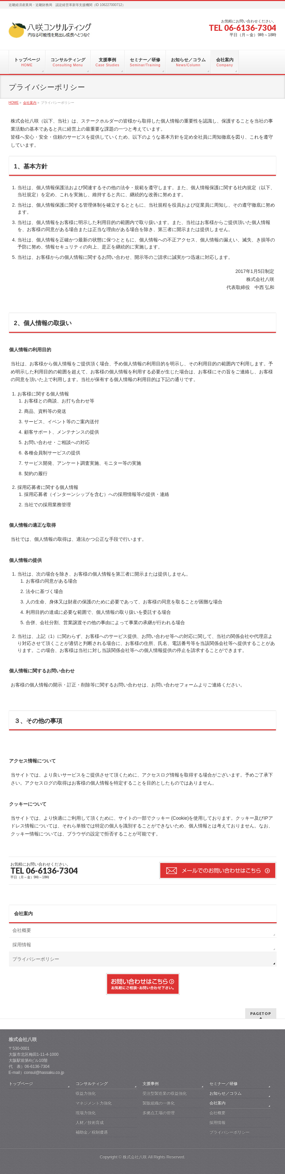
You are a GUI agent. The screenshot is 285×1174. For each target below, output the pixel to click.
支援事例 (150, 1083)
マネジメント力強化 (94, 1103)
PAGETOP (260, 1013)
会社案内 (23, 913)
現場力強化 (86, 1112)
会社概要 (21, 930)
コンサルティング (92, 1083)
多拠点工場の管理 (158, 1112)
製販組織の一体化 (158, 1103)
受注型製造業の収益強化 (164, 1093)
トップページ (21, 1083)
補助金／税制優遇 (92, 1132)
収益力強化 (86, 1093)
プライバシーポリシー (35, 959)
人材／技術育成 (90, 1122)
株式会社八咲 (135, 1157)
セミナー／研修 (223, 1083)
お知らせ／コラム (225, 1093)
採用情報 (21, 944)
